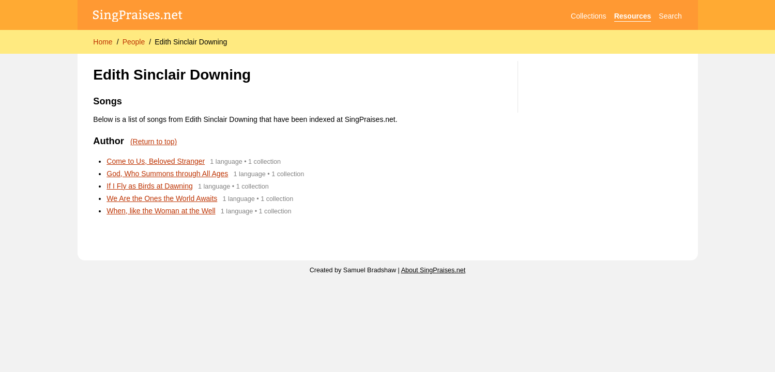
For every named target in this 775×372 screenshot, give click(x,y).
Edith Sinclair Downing (191, 42)
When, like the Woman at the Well (161, 211)
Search (670, 16)
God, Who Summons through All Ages (167, 173)
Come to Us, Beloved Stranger (156, 161)
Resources (632, 16)
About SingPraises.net (433, 270)
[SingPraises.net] (138, 16)
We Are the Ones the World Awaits (162, 198)
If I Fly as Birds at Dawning (150, 186)
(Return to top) (153, 141)
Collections (588, 16)
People (134, 42)
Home (102, 42)
